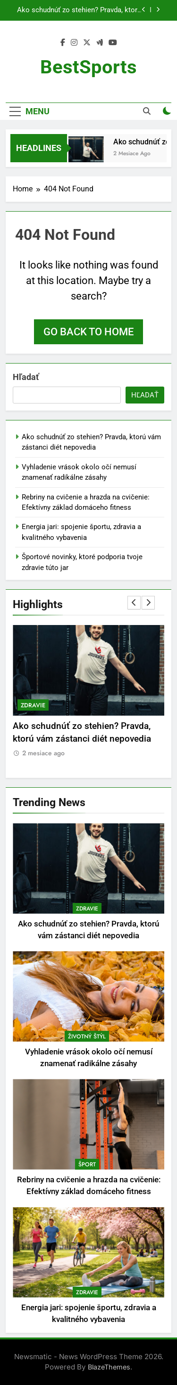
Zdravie (33, 705)
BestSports (88, 67)
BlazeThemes (109, 1367)
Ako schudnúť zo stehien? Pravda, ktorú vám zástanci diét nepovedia (79, 10)
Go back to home (88, 332)
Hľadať (26, 377)
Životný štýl (87, 1036)
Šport (87, 1164)
